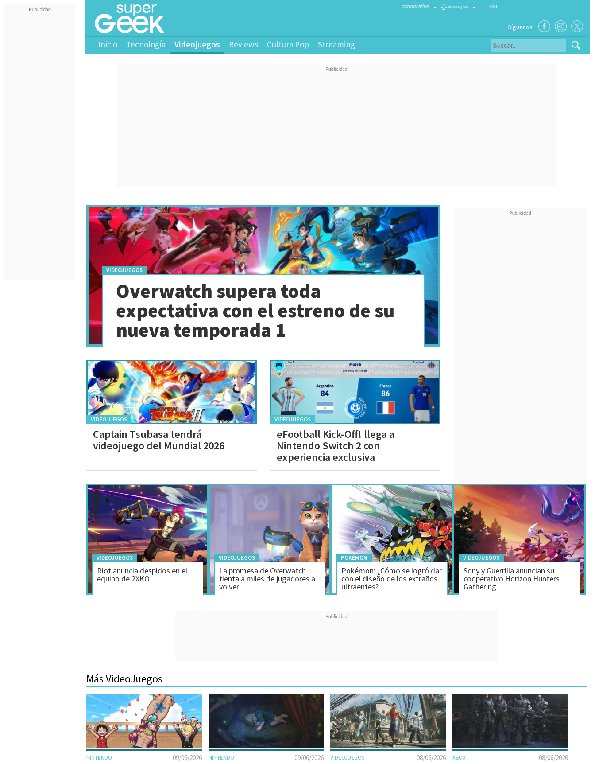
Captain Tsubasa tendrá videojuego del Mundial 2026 (158, 439)
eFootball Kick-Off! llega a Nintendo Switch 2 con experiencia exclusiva (335, 445)
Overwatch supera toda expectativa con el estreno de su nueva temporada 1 (255, 310)
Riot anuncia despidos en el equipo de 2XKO (142, 574)
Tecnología (146, 44)
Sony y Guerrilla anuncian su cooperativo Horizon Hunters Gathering (512, 578)
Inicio (107, 44)
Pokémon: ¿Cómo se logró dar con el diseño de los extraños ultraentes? (391, 578)
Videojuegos (197, 44)
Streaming (336, 44)
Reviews (243, 44)
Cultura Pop (288, 44)
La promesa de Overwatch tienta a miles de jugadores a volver (267, 578)
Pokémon (354, 557)
